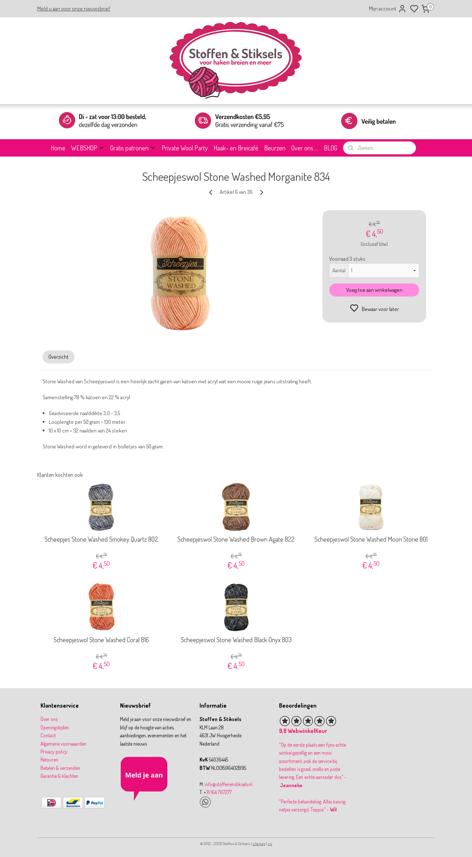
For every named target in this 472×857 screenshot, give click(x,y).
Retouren (49, 759)
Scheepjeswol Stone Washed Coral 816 (101, 640)
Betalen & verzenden (60, 768)
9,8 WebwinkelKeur (303, 730)
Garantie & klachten (59, 776)
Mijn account (388, 8)
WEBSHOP (87, 148)
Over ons (48, 719)
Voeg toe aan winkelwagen (374, 289)
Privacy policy (53, 752)
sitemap (259, 843)
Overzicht (58, 356)
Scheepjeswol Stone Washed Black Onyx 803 (235, 640)
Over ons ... (304, 148)
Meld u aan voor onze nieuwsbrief (73, 8)
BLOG (330, 148)
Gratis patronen (133, 148)
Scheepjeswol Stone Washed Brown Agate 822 (236, 539)
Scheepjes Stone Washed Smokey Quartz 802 (101, 539)
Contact (48, 735)
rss (270, 843)
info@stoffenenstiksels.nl (228, 784)
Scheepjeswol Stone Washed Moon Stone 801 (370, 539)
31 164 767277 (219, 792)
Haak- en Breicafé (236, 148)
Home (58, 148)
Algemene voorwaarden (63, 744)
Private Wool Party (185, 148)
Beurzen (275, 148)
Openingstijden (54, 727)
